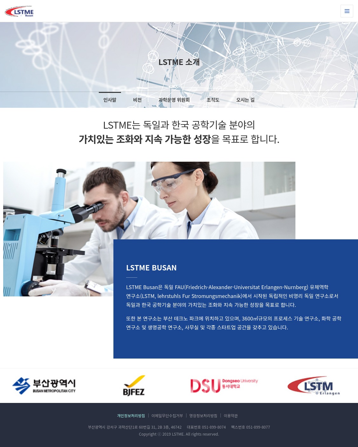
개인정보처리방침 (131, 415)
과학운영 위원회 (174, 99)
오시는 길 (245, 99)
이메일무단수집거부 (167, 415)
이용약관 (231, 415)
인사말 (110, 99)
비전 (137, 99)
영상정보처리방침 (203, 415)
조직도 (212, 99)
